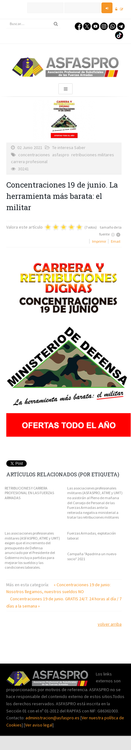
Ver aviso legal (38, 725)
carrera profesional (29, 161)
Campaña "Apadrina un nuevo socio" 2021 (91, 556)
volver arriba (110, 624)
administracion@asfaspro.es (52, 718)
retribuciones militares (92, 155)
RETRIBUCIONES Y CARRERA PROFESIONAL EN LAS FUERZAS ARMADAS (29, 493)
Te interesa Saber (68, 147)
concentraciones (34, 155)
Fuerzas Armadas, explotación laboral (91, 536)
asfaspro (60, 155)
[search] (33, 23)
